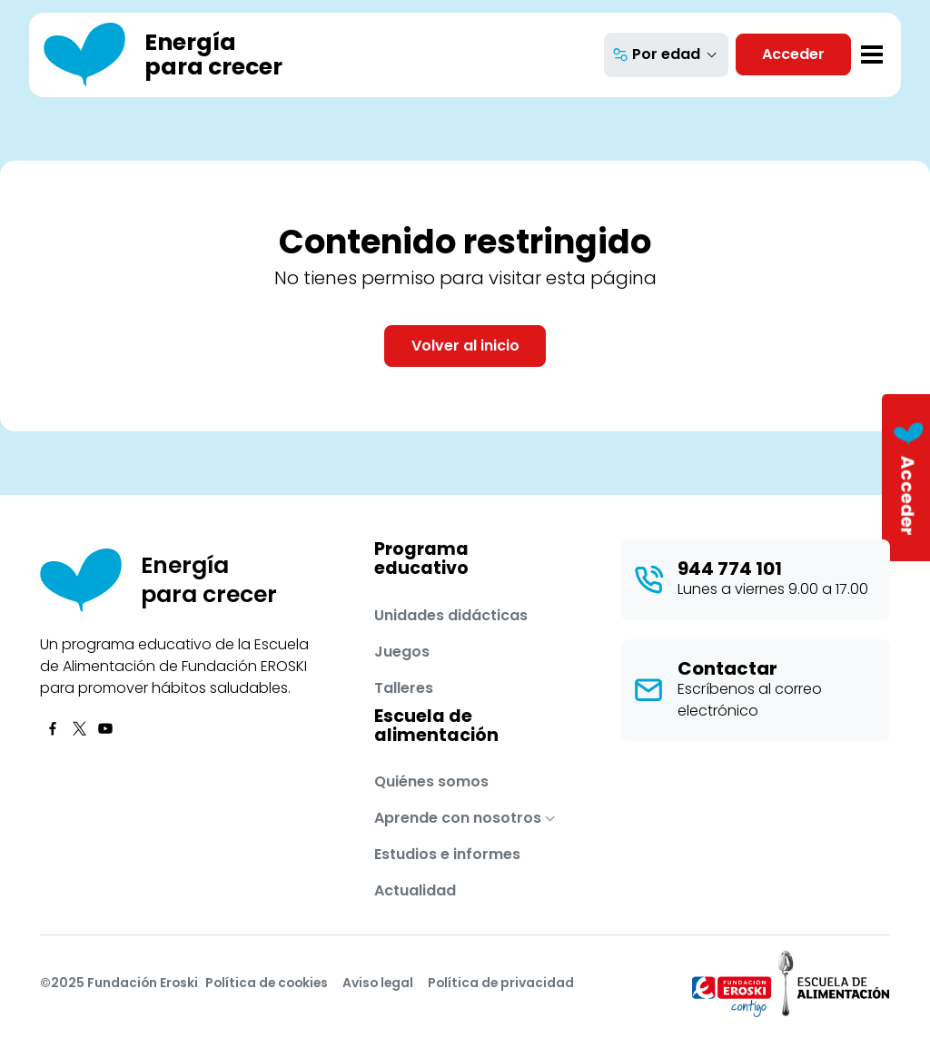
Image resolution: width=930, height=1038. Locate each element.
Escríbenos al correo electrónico (750, 699)
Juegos (402, 651)
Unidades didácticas (451, 615)
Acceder (793, 54)
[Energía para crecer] (163, 55)
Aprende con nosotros (457, 817)
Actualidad (415, 890)
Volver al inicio (465, 345)
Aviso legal (377, 983)
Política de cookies (266, 983)
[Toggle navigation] (871, 54)
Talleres (403, 687)
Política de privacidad (501, 983)
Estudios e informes (447, 854)
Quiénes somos (431, 781)
